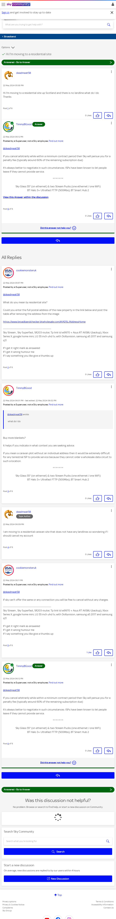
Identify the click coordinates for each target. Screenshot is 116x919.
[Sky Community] (19, 4)
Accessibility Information (102, 904)
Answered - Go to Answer (58, 62)
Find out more (56, 141)
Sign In (112, 5)
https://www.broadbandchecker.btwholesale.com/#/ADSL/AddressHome (44, 321)
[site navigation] (3, 4)
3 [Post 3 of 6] (8, 491)
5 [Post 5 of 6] (8, 645)
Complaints (7, 908)
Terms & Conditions (105, 901)
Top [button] (60, 895)
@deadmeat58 (11, 148)
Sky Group (7, 910)
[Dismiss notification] (112, 12)
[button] (111, 71)
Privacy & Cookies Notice (13, 904)
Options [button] (6, 47)
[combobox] (52, 24)
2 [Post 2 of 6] (8, 367)
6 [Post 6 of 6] (8, 209)
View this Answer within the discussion (25, 197)
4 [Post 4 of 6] (8, 547)
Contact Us (109, 908)
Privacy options (9, 901)
